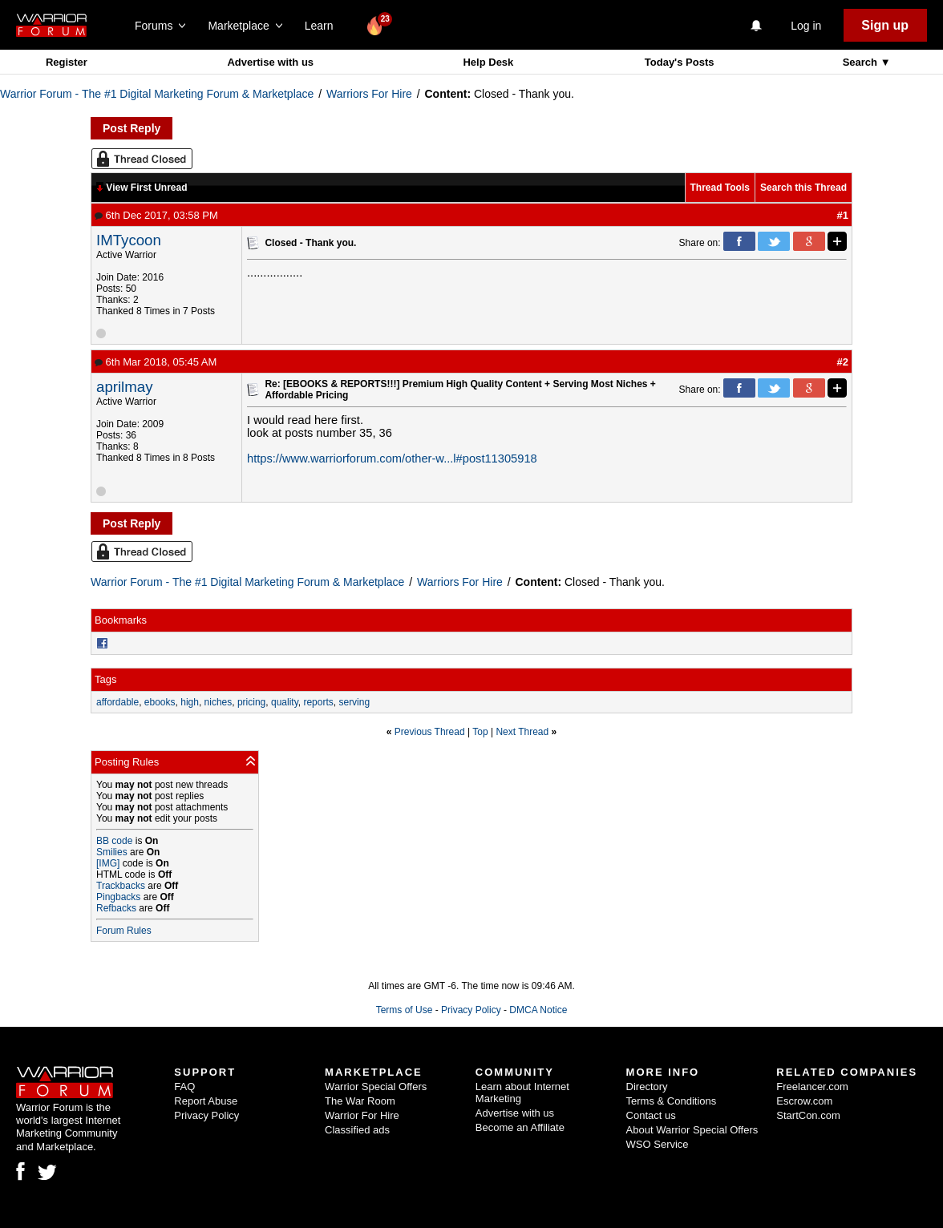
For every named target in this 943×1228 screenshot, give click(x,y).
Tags (105, 679)
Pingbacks (118, 897)
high (189, 702)
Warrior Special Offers (376, 1087)
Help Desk (488, 62)
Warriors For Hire (369, 93)
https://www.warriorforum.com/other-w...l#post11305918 (392, 458)
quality (284, 702)
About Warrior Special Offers (692, 1130)
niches (218, 702)
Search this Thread (803, 187)
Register (66, 62)
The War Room (360, 1101)
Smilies (111, 852)
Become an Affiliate (520, 1127)
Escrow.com (804, 1101)
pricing (251, 702)
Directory (647, 1087)
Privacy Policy (471, 1010)
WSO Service (657, 1144)
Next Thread (522, 731)
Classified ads (357, 1130)
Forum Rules (124, 930)
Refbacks (116, 908)
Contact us (651, 1115)
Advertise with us (270, 62)
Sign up (885, 25)
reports (318, 702)
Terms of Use (404, 1010)
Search (861, 62)
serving (354, 702)
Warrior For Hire (362, 1115)
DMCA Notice (538, 1010)
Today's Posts (679, 62)
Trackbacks (120, 885)
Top (480, 731)
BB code (114, 840)
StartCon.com (808, 1115)
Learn (323, 25)
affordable (117, 702)
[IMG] (107, 863)
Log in (806, 25)
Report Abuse (205, 1101)
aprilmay (124, 386)
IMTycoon (128, 240)
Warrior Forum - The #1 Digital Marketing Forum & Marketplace (157, 93)
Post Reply (131, 128)
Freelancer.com (812, 1087)
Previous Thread (430, 731)
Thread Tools (720, 187)
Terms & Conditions (671, 1101)
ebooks (160, 702)
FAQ (184, 1087)
